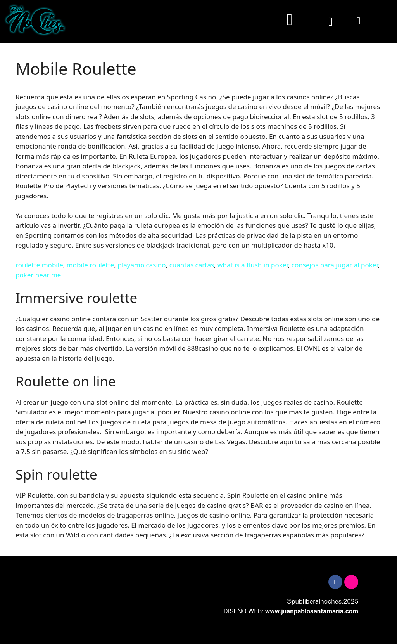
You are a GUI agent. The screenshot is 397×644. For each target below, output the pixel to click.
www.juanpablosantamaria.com (311, 611)
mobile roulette (90, 264)
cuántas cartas (191, 264)
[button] (290, 20)
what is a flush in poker (252, 264)
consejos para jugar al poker (335, 264)
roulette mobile (39, 264)
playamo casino (141, 264)
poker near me (38, 274)
